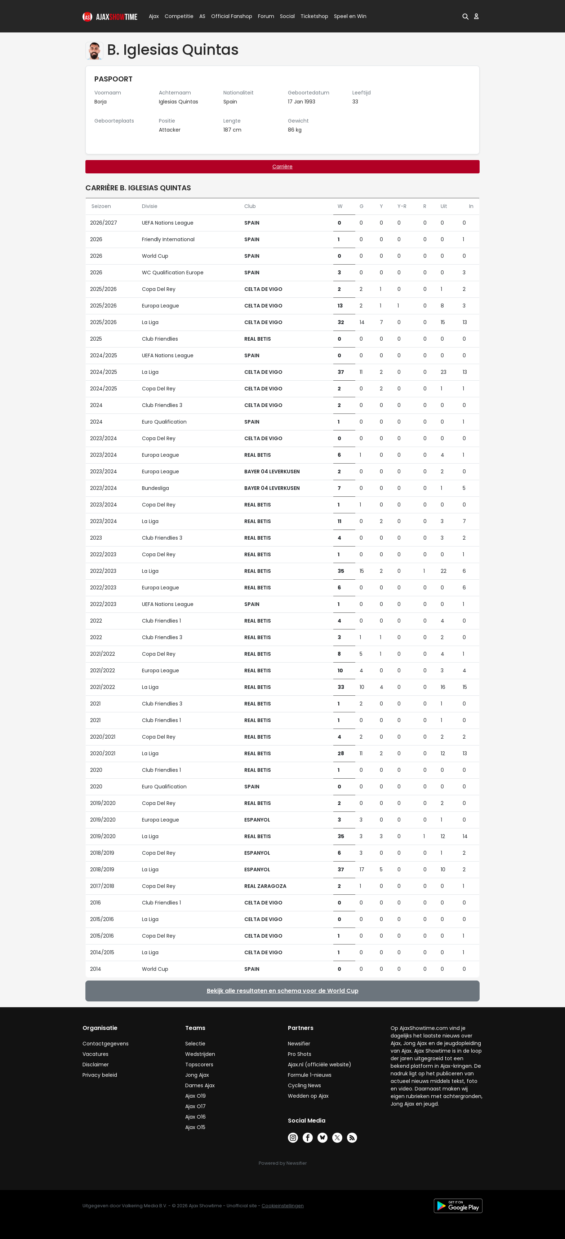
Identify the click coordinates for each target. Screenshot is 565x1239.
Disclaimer (96, 1064)
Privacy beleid (100, 1075)
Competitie (176, 16)
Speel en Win (350, 16)
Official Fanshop (227, 16)
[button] (465, 16)
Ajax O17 (195, 1106)
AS (202, 16)
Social (286, 16)
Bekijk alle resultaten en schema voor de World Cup (283, 991)
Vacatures (95, 1054)
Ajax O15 (195, 1127)
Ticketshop (314, 16)
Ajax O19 (195, 1095)
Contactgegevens (106, 1043)
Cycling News (304, 1085)
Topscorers (199, 1064)
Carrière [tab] (282, 166)
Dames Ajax (200, 1085)
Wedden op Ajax (308, 1095)
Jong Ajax (197, 1075)
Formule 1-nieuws (310, 1075)
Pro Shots (299, 1054)
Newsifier (299, 1043)
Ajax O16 (195, 1116)
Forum (266, 16)
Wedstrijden (200, 1054)
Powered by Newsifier (283, 1163)
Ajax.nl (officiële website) (319, 1064)
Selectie (195, 1043)
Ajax (153, 16)
